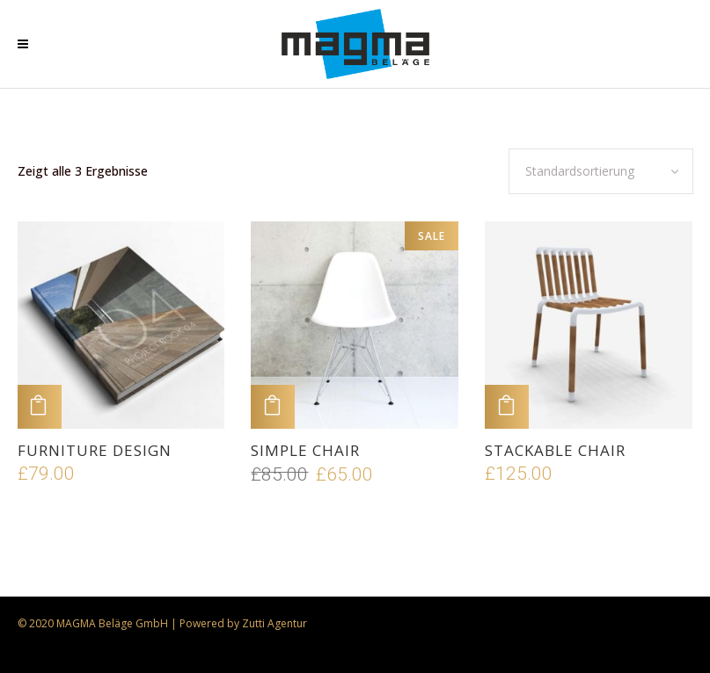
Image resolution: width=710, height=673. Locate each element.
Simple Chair (305, 450)
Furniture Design (95, 450)
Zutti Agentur (274, 623)
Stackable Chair (555, 450)
